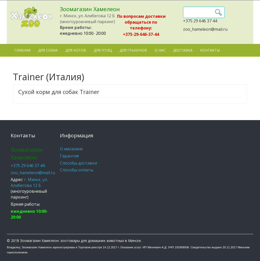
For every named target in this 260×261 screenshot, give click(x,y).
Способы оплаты (76, 170)
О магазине (71, 149)
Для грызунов (133, 50)
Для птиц (103, 50)
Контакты (210, 50)
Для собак (48, 50)
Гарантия (69, 156)
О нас (160, 50)
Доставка (182, 50)
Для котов (76, 50)
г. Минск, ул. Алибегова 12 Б (29, 182)
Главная (22, 50)
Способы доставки (78, 163)
